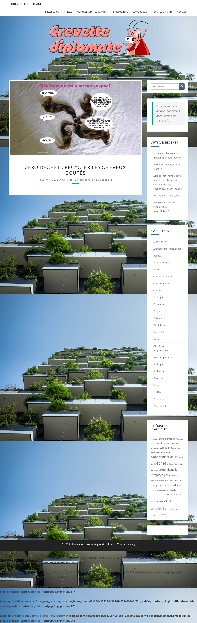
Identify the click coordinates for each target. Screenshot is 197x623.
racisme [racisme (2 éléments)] (153, 490)
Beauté (157, 255)
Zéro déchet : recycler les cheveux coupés (75, 170)
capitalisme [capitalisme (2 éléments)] (176, 448)
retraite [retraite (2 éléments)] (165, 490)
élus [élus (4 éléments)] (164, 514)
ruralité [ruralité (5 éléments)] (172, 490)
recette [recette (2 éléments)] (159, 490)
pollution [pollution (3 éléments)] (163, 485)
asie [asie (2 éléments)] (157, 443)
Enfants (157, 318)
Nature (157, 339)
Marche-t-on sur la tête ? (166, 195)
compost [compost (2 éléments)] (154, 452)
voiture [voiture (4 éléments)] (155, 501)
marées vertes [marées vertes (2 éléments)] (174, 475)
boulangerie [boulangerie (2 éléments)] (155, 448)
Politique (158, 364)
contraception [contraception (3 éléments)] (163, 452)
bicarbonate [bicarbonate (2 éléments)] (174, 443)
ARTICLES (68, 11)
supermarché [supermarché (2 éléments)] (155, 495)
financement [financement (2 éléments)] (155, 470)
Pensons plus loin (162, 357)
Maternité (158, 332)
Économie (158, 304)
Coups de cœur (140, 11)
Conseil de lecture (163, 276)
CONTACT (181, 11)
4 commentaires (102, 179)
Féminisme (159, 325)
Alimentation (160, 241)
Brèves (157, 269)
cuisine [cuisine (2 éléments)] (180, 457)
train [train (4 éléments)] (169, 494)
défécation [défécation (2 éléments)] (170, 464)
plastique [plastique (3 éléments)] (155, 485)
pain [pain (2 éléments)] (166, 481)
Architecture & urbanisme (167, 248)
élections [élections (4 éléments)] (175, 509)
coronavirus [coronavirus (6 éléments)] (158, 457)
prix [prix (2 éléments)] (179, 486)
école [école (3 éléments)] (167, 509)
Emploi (157, 311)
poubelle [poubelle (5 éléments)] (173, 485)
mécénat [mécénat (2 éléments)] (161, 481)
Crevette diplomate (27, 4)
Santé (156, 385)
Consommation (161, 283)
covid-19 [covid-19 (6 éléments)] (172, 457)
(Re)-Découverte (119, 11)
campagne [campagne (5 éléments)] (166, 447)
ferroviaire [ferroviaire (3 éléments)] (178, 464)
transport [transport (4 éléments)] (178, 494)
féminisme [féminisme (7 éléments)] (167, 469)
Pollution (158, 371)
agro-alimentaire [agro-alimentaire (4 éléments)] (168, 438)
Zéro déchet (159, 406)
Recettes (158, 378)
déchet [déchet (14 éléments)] (160, 463)
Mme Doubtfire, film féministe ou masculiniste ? (164, 207)
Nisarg (131, 544)
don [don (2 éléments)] (152, 464)
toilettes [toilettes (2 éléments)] (164, 495)
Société (157, 392)
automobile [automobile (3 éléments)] (164, 443)
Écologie (158, 297)
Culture (157, 290)
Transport (158, 399)
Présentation (52, 11)
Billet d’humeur (161, 262)
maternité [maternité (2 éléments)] (154, 481)
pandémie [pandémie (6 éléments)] (175, 480)
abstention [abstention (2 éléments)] (155, 439)
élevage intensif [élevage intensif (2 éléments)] (156, 515)
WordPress (108, 544)
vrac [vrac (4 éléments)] (161, 501)
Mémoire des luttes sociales (92, 11)
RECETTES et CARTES (163, 11)
